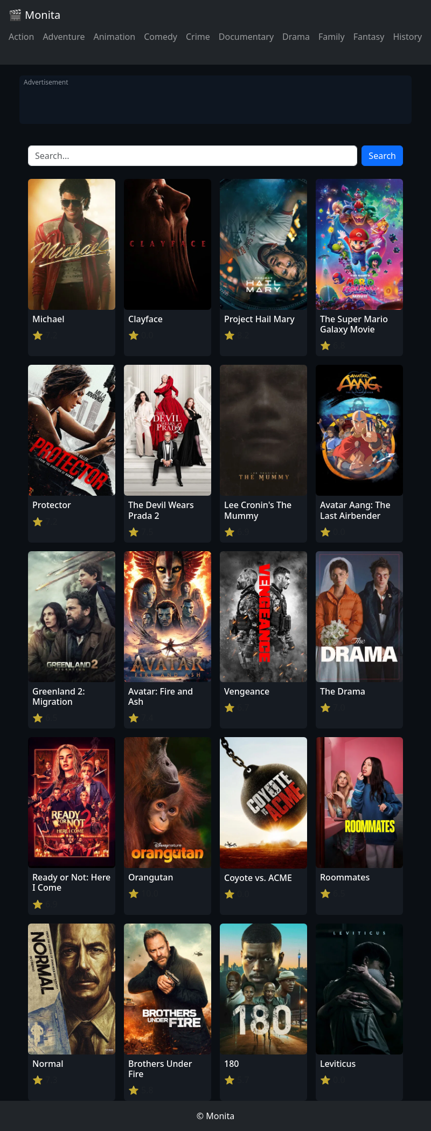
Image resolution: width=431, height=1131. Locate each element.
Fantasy (369, 37)
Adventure (64, 37)
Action (21, 37)
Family (331, 37)
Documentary (246, 37)
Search (382, 156)
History (407, 37)
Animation (114, 37)
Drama (296, 37)
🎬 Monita (34, 15)
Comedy (160, 37)
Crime (198, 37)
